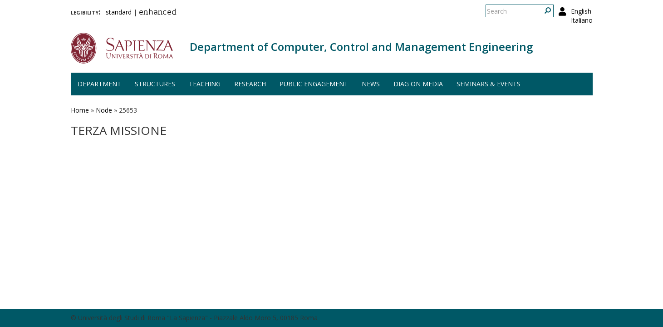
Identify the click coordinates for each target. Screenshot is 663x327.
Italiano (582, 20)
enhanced (158, 13)
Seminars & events (489, 83)
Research (250, 83)
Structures (155, 83)
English (581, 11)
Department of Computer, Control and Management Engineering (361, 46)
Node (104, 110)
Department (99, 83)
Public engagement (314, 83)
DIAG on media (418, 83)
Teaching (205, 83)
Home (80, 110)
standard (119, 12)
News (371, 83)
